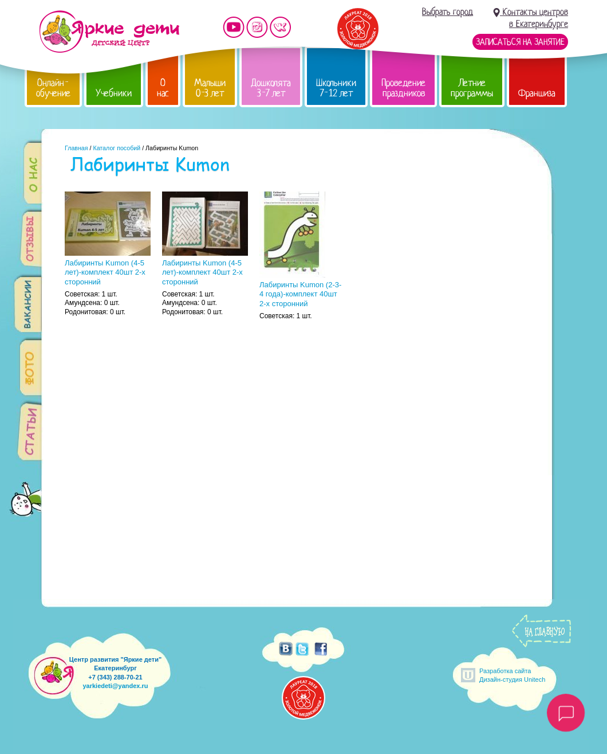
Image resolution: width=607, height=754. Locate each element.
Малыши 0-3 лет (210, 88)
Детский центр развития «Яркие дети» (109, 31)
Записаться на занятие (520, 42)
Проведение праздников (403, 88)
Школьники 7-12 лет (336, 88)
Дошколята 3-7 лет (271, 88)
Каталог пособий (116, 147)
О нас (163, 88)
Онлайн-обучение (53, 88)
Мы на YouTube (234, 27)
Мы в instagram (257, 27)
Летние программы (472, 88)
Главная (76, 147)
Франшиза (536, 93)
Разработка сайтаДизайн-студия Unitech (512, 675)
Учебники (114, 93)
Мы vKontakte (280, 27)
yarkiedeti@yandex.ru (115, 685)
